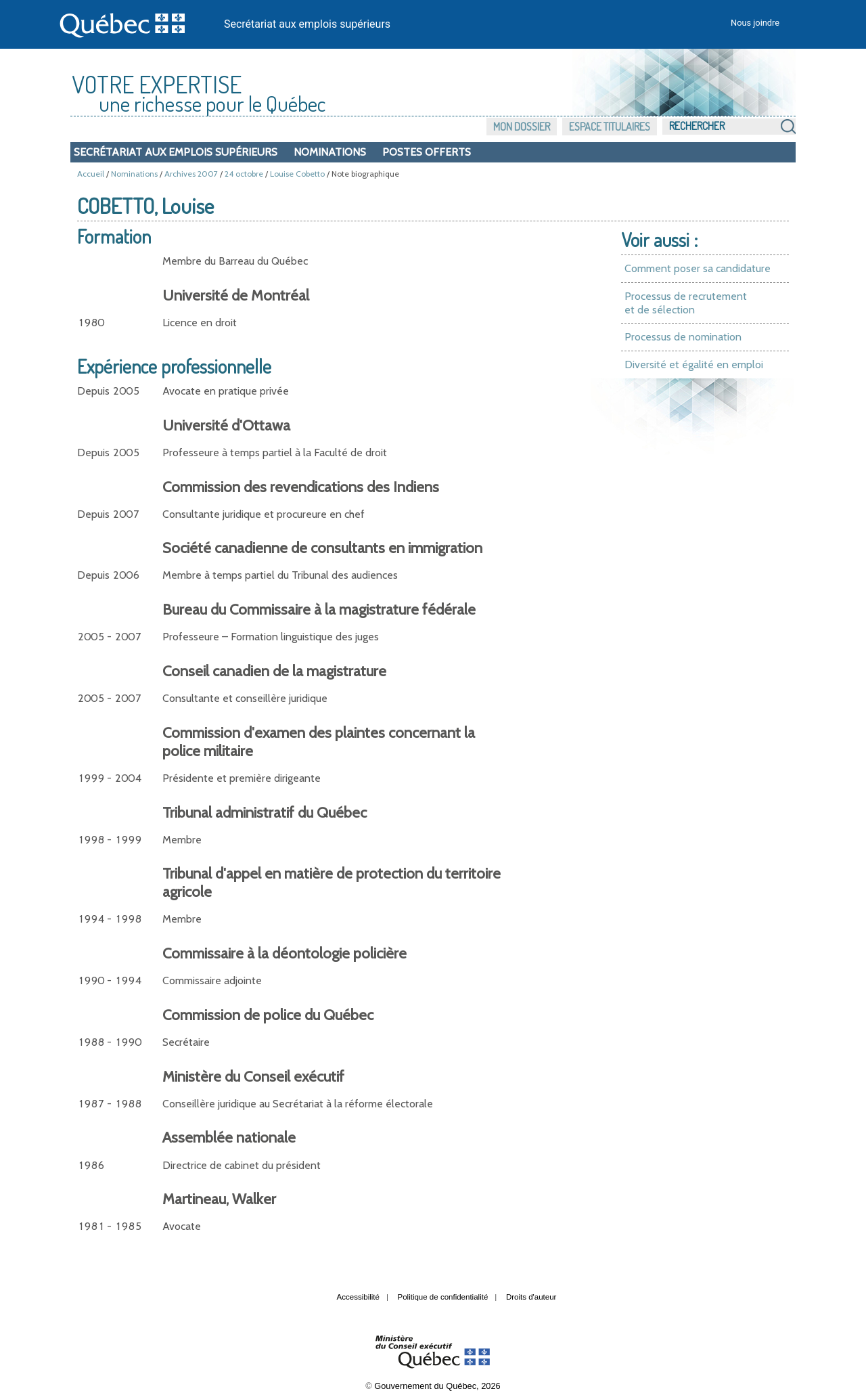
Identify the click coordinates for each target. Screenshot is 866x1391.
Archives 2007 (191, 174)
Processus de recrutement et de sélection (685, 303)
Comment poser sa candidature (697, 268)
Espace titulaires (609, 126)
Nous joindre (755, 23)
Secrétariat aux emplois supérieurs (307, 24)
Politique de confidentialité (443, 1297)
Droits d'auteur (531, 1297)
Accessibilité (358, 1297)
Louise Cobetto (297, 174)
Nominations (330, 152)
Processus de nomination (683, 336)
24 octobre (244, 174)
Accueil (90, 174)
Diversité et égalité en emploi (693, 364)
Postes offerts (426, 152)
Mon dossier (521, 126)
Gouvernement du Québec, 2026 (437, 1386)
